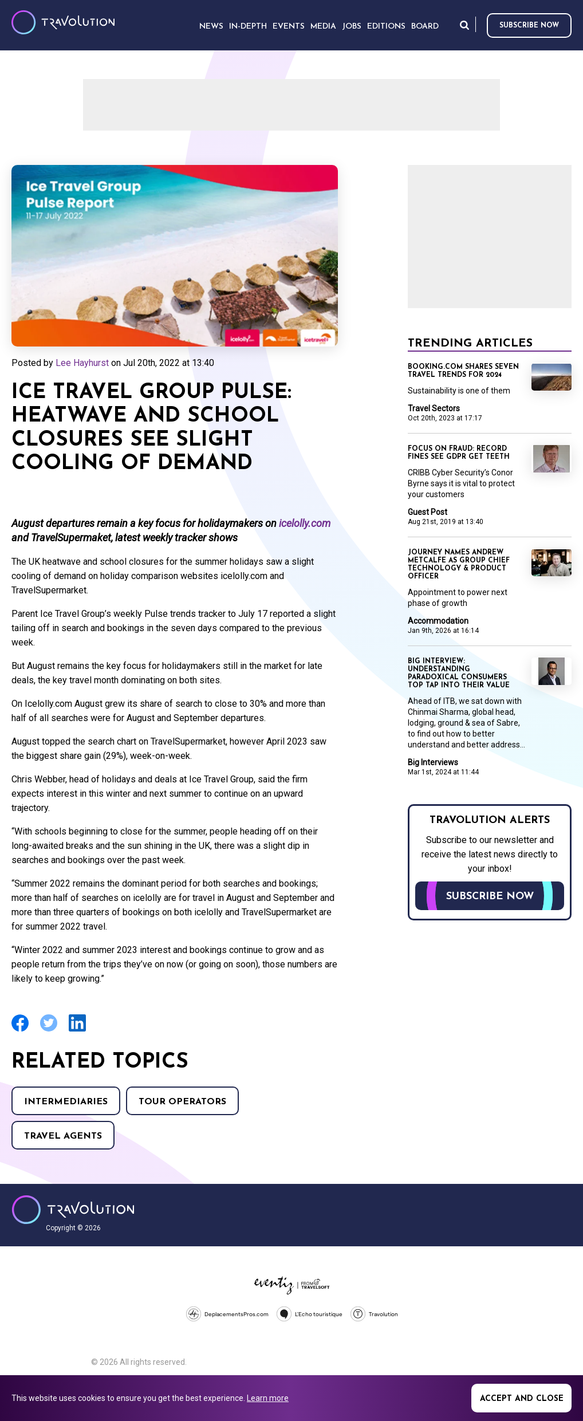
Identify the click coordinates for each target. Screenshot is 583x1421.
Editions (386, 26)
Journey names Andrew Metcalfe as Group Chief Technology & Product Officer (459, 564)
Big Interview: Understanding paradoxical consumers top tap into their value (459, 673)
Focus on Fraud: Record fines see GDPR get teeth (459, 453)
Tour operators (182, 1102)
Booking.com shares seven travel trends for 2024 (463, 371)
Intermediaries (66, 1102)
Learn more (268, 1398)
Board (425, 26)
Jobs (351, 26)
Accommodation (438, 620)
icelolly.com (304, 523)
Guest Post (427, 512)
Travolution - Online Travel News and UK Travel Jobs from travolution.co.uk (73, 1209)
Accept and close (522, 1399)
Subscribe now (529, 25)
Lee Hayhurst (82, 362)
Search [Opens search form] (464, 25)
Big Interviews (433, 762)
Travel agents (63, 1136)
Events (289, 26)
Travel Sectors (434, 408)
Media (323, 26)
